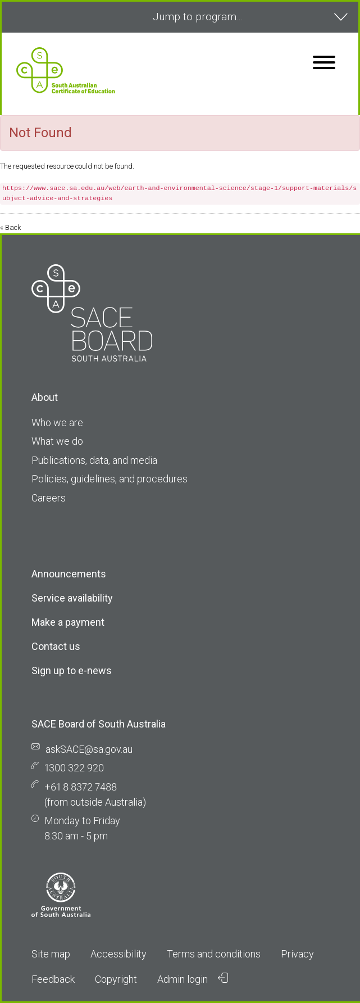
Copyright (116, 979)
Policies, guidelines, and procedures (109, 479)
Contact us (55, 646)
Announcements (68, 574)
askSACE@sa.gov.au (89, 749)
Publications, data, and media (94, 460)
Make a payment (67, 622)
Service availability (72, 598)
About (44, 397)
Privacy (297, 954)
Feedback (53, 979)
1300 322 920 (74, 768)
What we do (57, 441)
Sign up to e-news (71, 670)
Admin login (192, 979)
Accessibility (118, 954)
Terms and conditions (214, 954)
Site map (50, 954)
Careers (48, 498)
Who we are (57, 422)
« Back (10, 227)
